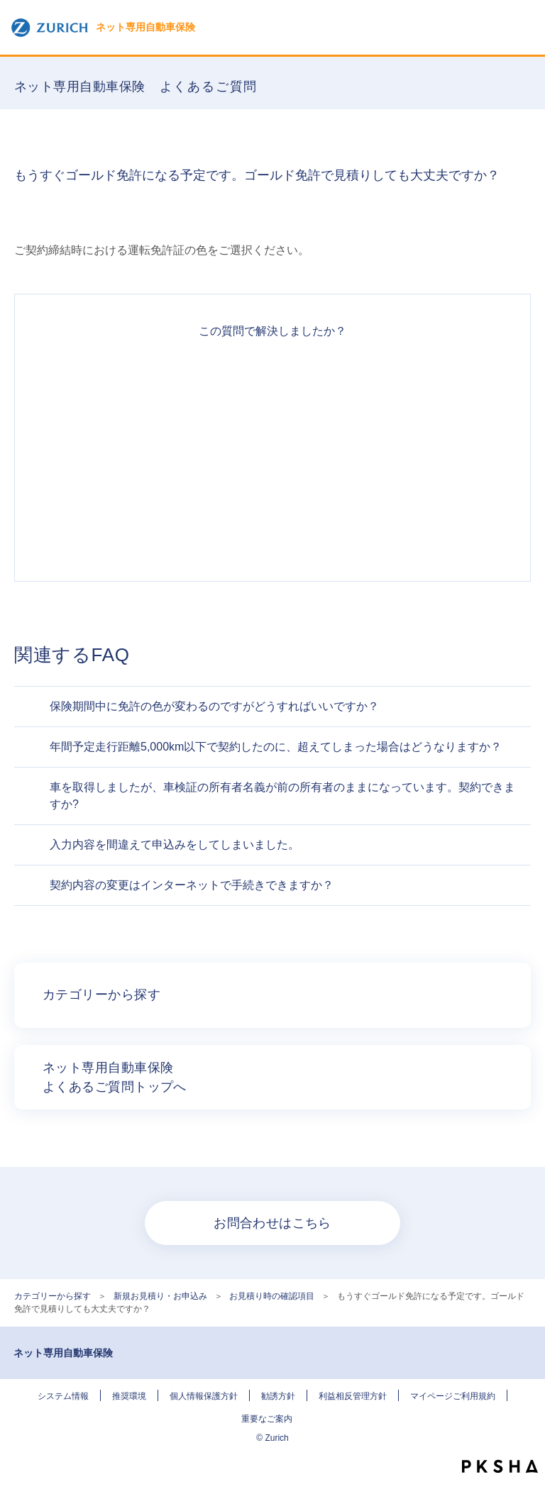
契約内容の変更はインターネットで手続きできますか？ (192, 885)
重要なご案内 (266, 1419)
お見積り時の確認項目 (271, 1296)
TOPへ (527, 1441)
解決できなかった (272, 480)
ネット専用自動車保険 (103, 28)
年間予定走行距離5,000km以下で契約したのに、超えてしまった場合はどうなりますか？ (276, 747)
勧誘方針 (278, 1396)
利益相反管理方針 (353, 1396)
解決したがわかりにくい (272, 429)
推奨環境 (129, 1396)
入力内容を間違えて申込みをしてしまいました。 (174, 845)
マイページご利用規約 (452, 1396)
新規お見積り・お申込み (160, 1296)
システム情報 (63, 1396)
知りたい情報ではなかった (272, 531)
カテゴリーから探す (52, 1296)
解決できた (272, 378)
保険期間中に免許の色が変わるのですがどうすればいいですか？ (214, 706)
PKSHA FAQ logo (500, 1466)
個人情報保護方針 (204, 1396)
